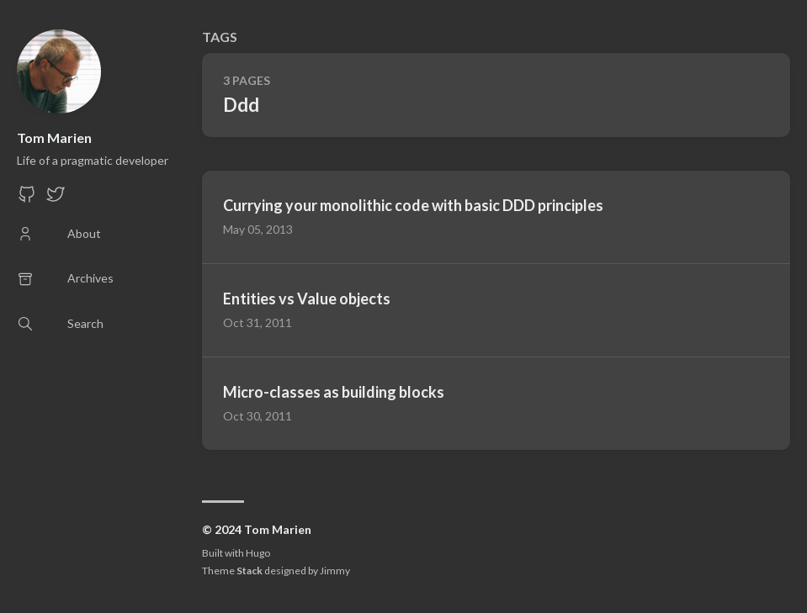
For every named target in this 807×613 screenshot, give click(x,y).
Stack (249, 570)
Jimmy (335, 570)
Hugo (258, 553)
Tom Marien (54, 137)
